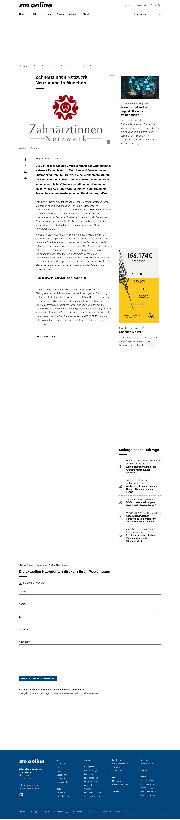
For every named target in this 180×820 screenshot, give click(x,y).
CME (35, 14)
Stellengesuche (147, 785)
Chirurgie (88, 790)
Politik (59, 768)
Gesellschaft (61, 776)
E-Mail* (22, 592)
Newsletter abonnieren (36, 679)
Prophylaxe (117, 761)
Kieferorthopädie (91, 782)
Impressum (77, 812)
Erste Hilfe (60, 793)
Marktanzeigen (118, 782)
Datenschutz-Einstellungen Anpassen (116, 812)
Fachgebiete (89, 767)
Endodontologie (91, 779)
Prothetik (88, 786)
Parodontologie (91, 771)
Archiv (63, 14)
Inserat (76, 14)
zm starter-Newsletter (62, 694)
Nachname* (25, 642)
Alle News (60, 764)
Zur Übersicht (50, 337)
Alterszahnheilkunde (93, 797)
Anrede (23, 605)
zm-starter (144, 771)
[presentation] (40, 662)
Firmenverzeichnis (120, 785)
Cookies (45, 812)
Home (23, 67)
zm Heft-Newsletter (88, 694)
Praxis (58, 772)
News (22, 14)
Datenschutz (59, 812)
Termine (49, 14)
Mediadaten (141, 5)
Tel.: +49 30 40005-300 (29, 786)
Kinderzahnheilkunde (93, 793)
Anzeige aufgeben (148, 796)
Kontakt (127, 5)
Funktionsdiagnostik (121, 764)
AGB (32, 812)
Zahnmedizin (62, 779)
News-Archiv (62, 783)
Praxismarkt (145, 788)
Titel (21, 618)
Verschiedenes (146, 792)
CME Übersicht (62, 797)
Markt (90, 14)
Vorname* (24, 630)
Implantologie (90, 775)
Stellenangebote (147, 781)
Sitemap (91, 812)
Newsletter (156, 5)
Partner (22, 812)
